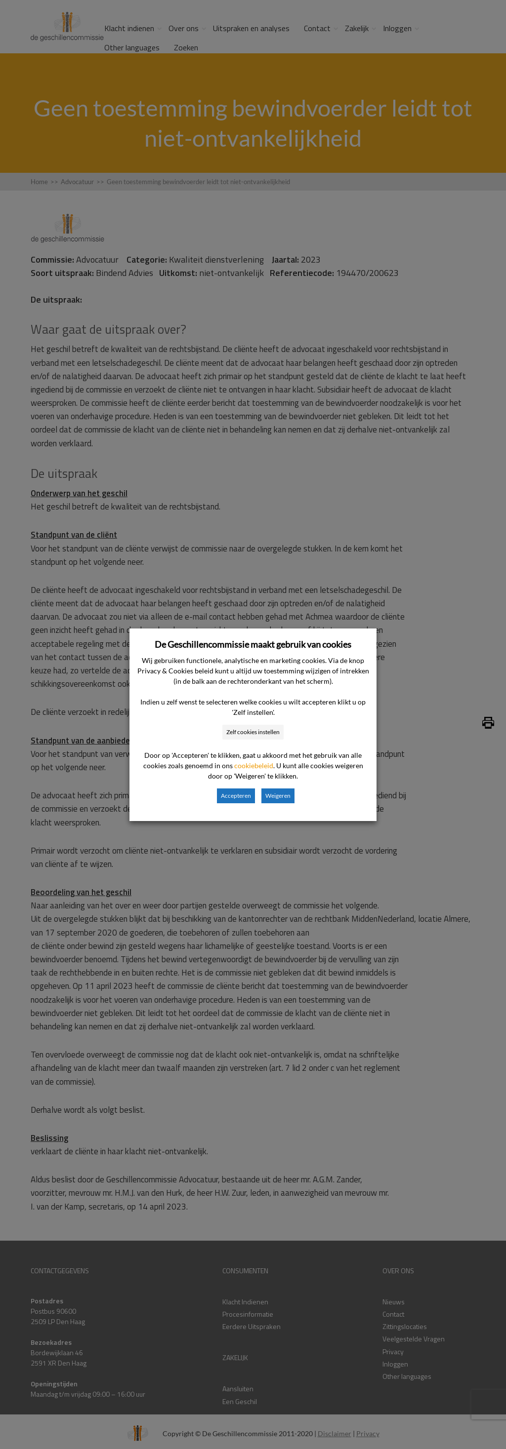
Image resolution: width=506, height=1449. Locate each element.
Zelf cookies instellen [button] (253, 732)
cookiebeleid (253, 765)
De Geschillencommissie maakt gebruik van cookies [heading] (253, 644)
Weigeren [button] (278, 795)
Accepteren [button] (236, 795)
